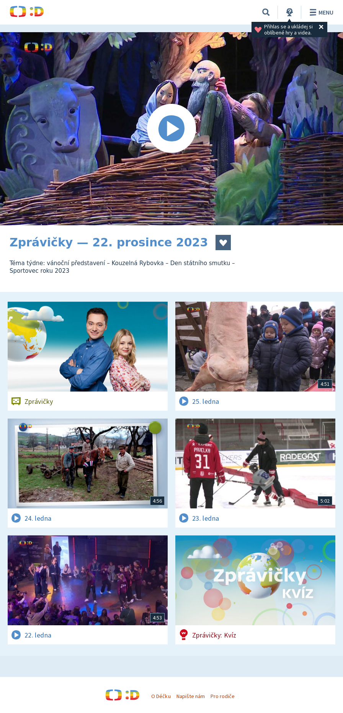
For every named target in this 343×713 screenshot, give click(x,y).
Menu (320, 12)
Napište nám (190, 696)
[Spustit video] (171, 128)
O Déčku (160, 696)
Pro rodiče (223, 696)
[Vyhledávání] (266, 12)
